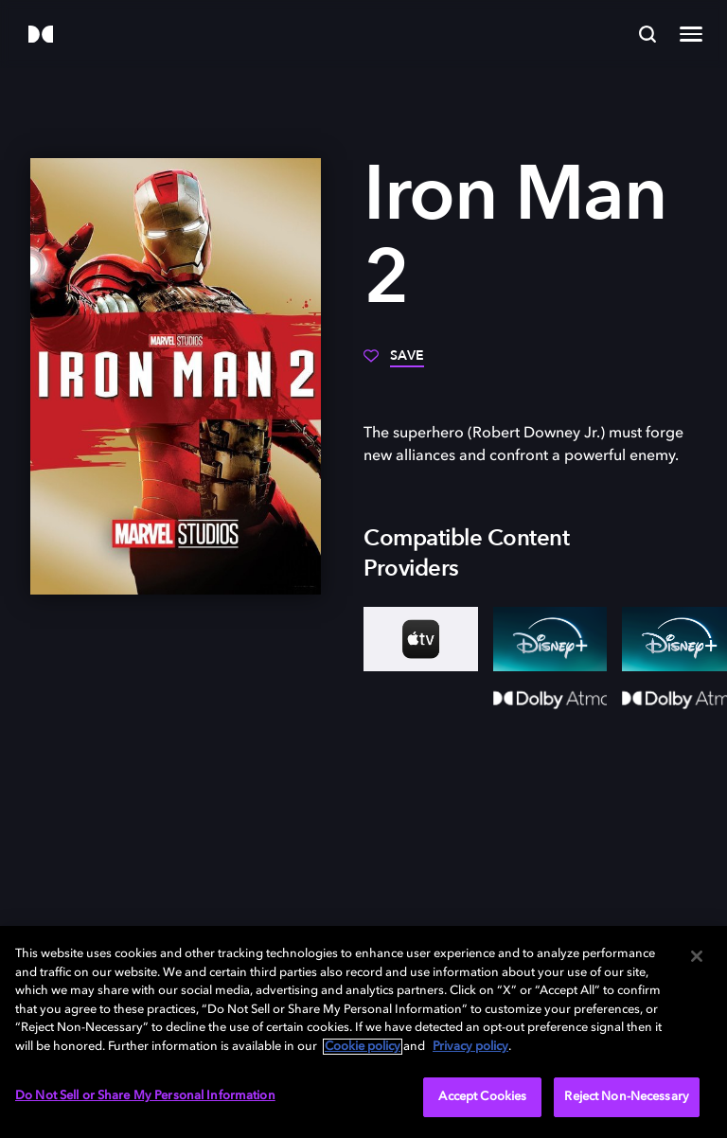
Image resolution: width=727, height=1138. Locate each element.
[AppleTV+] (421, 639)
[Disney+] (550, 639)
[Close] (697, 956)
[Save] (394, 362)
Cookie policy (362, 1046)
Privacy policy (470, 1046)
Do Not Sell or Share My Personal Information (145, 1096)
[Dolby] (41, 35)
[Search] (647, 34)
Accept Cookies (482, 1097)
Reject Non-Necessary (626, 1097)
